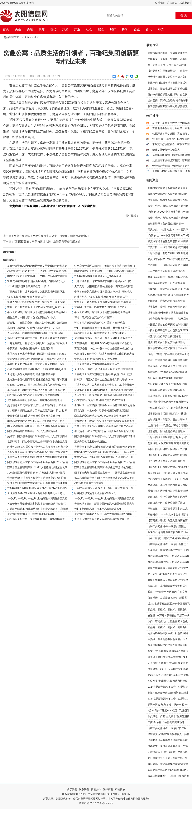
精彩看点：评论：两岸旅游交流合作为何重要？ (100, 333)
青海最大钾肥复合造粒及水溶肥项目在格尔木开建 (101, 519)
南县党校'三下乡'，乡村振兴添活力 (167, 64)
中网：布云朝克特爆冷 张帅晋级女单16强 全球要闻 (102, 302)
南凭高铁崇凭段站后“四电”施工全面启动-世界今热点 (36, 420)
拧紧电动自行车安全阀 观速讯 (164, 336)
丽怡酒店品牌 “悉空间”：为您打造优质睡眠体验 (33, 395)
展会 (101, 29)
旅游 (65, 29)
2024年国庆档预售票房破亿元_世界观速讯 (97, 276)
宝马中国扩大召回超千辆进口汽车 (166, 271)
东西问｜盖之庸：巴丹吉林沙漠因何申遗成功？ (100, 307)
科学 (125, 29)
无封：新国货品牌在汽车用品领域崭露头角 (98, 508)
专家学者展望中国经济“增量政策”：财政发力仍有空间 (36, 358)
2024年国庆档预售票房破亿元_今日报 (28, 286)
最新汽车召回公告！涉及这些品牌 (166, 283)
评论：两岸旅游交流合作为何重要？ (94, 317)
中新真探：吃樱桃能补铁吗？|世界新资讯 (30, 348)
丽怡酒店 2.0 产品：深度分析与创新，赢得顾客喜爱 (36, 519)
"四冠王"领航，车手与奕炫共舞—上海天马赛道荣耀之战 (47, 241)
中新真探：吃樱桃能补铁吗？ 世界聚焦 (96, 358)
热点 (53, 29)
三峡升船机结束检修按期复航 (90, 441)
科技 (160, 29)
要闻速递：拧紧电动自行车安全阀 (166, 300)
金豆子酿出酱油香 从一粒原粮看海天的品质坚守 (33, 415)
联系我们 (160, 2)
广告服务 (172, 2)
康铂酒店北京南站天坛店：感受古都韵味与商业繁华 (103, 514)
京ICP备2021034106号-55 (115, 794)
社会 (89, 29)
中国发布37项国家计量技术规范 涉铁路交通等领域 (102, 312)
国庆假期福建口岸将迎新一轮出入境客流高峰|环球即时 (104, 436)
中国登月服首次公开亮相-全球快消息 (168, 324)
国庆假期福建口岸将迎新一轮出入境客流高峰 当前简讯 (37, 426)
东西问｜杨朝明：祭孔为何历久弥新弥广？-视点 (33, 327)
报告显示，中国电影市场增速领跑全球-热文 (31, 317)
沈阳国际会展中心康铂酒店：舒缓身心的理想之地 (34, 400)
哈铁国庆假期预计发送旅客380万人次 (95, 493)
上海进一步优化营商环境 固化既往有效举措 (31, 374)
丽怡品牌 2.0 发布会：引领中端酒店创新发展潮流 (101, 410)
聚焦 (42, 29)
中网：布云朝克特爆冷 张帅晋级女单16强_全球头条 (36, 307)
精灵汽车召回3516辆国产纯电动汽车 (168, 277)
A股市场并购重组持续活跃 (88, 483)
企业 (137, 29)
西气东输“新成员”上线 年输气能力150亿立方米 (100, 400)
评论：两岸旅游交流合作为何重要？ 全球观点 (99, 322)
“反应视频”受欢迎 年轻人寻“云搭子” (26, 296)
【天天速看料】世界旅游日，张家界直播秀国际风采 (36, 291)
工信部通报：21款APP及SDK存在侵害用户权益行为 (103, 343)
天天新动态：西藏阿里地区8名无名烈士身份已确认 (35, 333)
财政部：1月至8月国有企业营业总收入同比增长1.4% (36, 384)
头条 (18, 29)
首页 (6, 29)
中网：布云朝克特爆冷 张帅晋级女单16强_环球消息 (103, 291)
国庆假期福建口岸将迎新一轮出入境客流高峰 (32, 431)
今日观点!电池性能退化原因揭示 (165, 378)
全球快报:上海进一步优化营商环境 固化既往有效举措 (103, 369)
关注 (30, 29)
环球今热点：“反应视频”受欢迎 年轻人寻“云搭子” (101, 296)
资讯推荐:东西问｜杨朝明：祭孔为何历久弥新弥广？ (103, 338)
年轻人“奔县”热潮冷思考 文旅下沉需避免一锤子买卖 (36, 302)
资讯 (149, 29)
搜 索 (183, 15)
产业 (77, 29)
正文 (36, 37)
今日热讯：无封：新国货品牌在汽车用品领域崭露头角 (104, 503)
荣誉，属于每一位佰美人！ (167, 149)
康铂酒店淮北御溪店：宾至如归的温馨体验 (31, 514)
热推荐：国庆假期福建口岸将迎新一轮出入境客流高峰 (37, 436)
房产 (113, 29)
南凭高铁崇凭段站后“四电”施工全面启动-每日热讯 (101, 415)
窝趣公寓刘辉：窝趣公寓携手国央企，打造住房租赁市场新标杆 (51, 235)
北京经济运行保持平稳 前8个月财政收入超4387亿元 (36, 472)
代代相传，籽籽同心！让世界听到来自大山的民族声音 (104, 353)
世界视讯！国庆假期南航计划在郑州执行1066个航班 (103, 374)
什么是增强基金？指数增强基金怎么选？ (96, 364)
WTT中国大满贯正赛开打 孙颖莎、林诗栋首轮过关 (102, 327)
